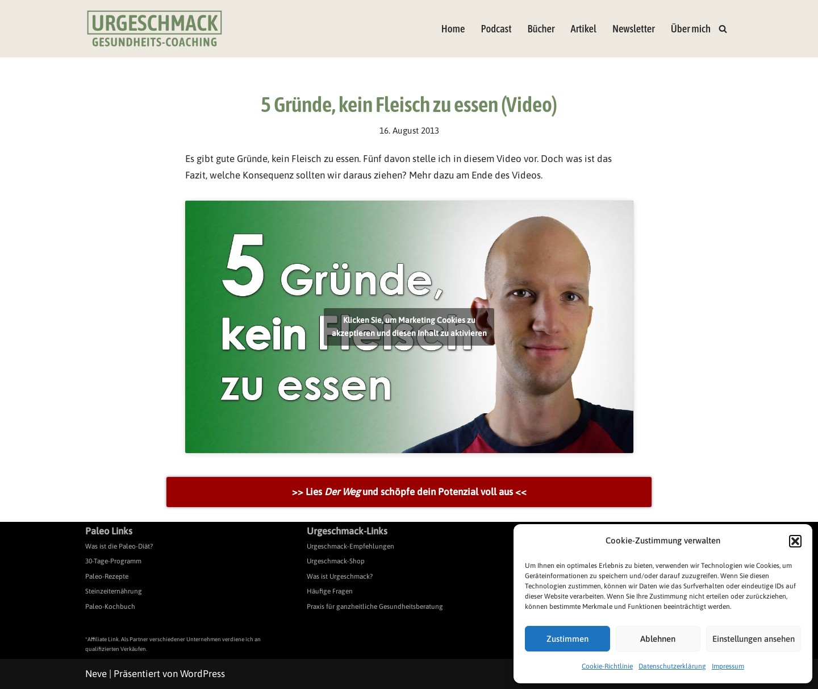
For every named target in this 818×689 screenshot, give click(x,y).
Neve (96, 673)
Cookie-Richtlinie (607, 666)
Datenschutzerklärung (672, 666)
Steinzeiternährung (113, 591)
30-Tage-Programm (113, 561)
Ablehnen (657, 639)
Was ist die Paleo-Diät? (119, 546)
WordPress (202, 673)
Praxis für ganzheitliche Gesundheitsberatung (375, 607)
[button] (795, 541)
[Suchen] (723, 28)
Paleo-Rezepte (106, 576)
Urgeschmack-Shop (336, 561)
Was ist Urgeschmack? (340, 576)
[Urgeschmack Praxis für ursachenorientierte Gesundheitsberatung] (154, 28)
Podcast (496, 29)
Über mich (691, 29)
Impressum (728, 666)
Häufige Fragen (330, 591)
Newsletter (633, 29)
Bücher (541, 29)
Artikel (583, 29)
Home (453, 29)
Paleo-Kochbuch (110, 607)
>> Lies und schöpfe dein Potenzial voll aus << (409, 491)
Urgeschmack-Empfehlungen (350, 546)
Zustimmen (567, 639)
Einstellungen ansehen (753, 639)
